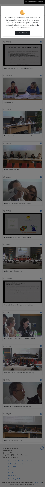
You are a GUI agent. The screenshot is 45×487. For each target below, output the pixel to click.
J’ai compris (22, 32)
